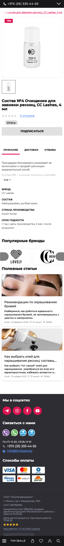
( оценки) (21, 529)
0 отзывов (27, 116)
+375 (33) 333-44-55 (23, 4)
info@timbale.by (19, 451)
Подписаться (32, 131)
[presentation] (4, 256)
